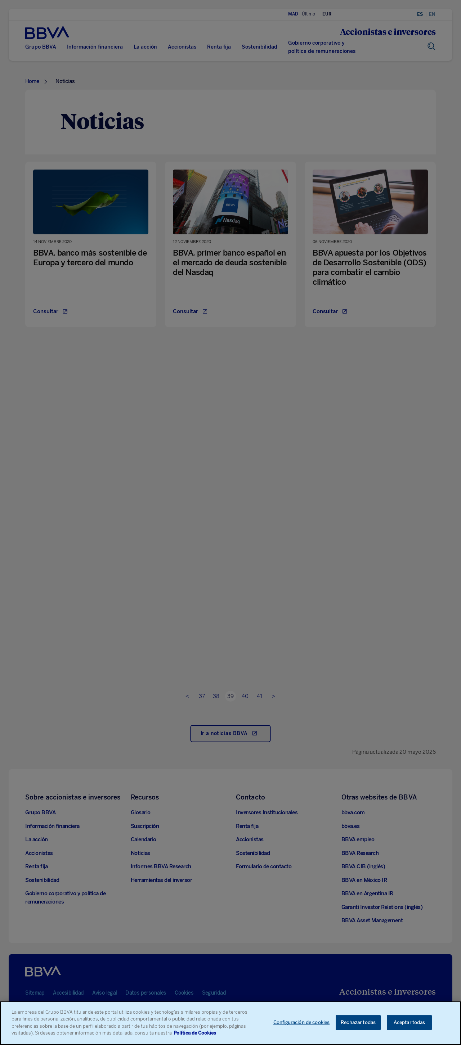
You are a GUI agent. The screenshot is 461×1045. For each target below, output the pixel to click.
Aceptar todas (409, 1023)
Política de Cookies (195, 1034)
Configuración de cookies (301, 1023)
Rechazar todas (358, 1023)
